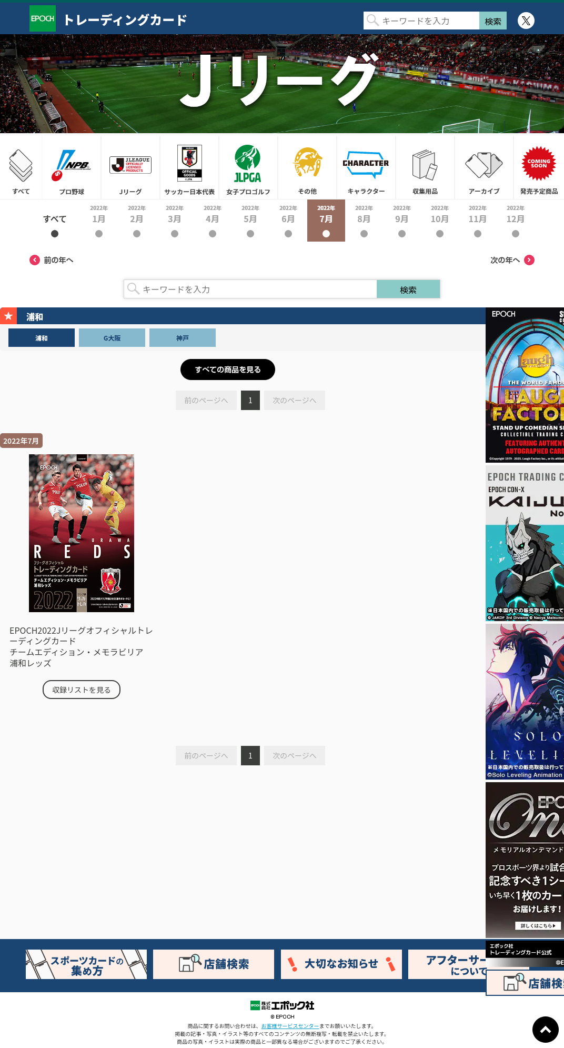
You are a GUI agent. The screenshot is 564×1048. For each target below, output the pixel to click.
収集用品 (425, 167)
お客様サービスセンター (290, 1026)
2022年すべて (54, 220)
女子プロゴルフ (248, 167)
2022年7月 (326, 220)
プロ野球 (71, 167)
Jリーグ (130, 167)
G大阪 (112, 337)
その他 (307, 167)
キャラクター (366, 167)
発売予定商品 (538, 167)
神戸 (182, 337)
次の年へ (512, 260)
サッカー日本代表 (189, 167)
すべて (21, 167)
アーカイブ (484, 167)
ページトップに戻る (545, 1029)
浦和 (41, 337)
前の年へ (51, 260)
